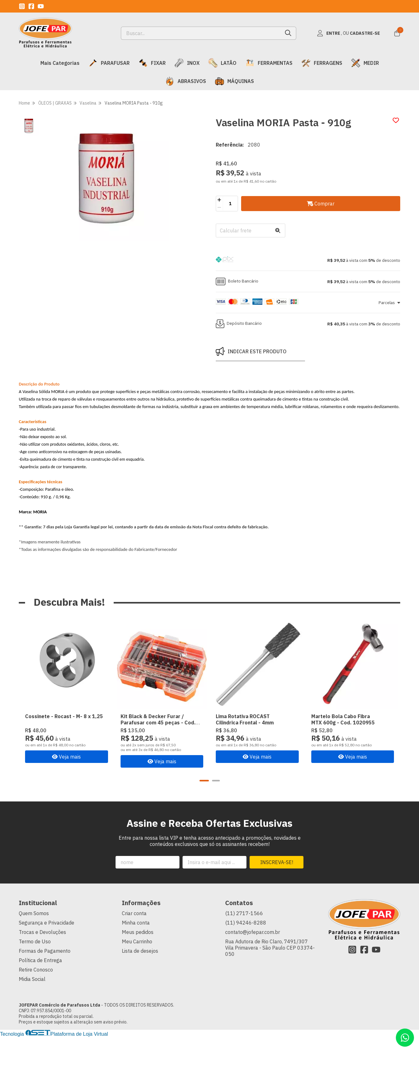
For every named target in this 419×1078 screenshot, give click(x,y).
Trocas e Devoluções (42, 932)
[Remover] (219, 207)
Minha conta (136, 923)
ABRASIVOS (185, 81)
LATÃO (222, 63)
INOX (186, 63)
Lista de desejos (140, 951)
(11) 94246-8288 (245, 923)
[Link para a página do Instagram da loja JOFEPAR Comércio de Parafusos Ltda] (22, 6)
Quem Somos (34, 913)
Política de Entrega (40, 960)
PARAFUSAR (109, 63)
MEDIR (365, 63)
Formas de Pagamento (44, 951)
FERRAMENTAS (268, 63)
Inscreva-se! (276, 862)
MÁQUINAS (234, 81)
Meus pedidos (137, 932)
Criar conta (134, 913)
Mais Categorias (60, 63)
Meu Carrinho (137, 941)
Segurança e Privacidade (46, 923)
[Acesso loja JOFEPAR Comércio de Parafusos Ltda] (348, 33)
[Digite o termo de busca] (200, 33)
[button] (308, 260)
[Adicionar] (219, 200)
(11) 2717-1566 (244, 913)
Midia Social (32, 979)
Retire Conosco (36, 970)
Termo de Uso (35, 941)
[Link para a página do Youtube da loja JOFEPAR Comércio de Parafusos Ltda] (41, 6)
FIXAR (152, 63)
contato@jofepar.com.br (252, 932)
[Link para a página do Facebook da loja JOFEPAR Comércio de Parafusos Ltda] (31, 6)
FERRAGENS (321, 63)
